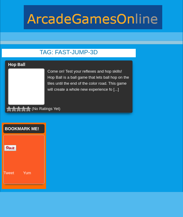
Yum (27, 173)
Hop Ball (16, 64)
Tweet (9, 173)
